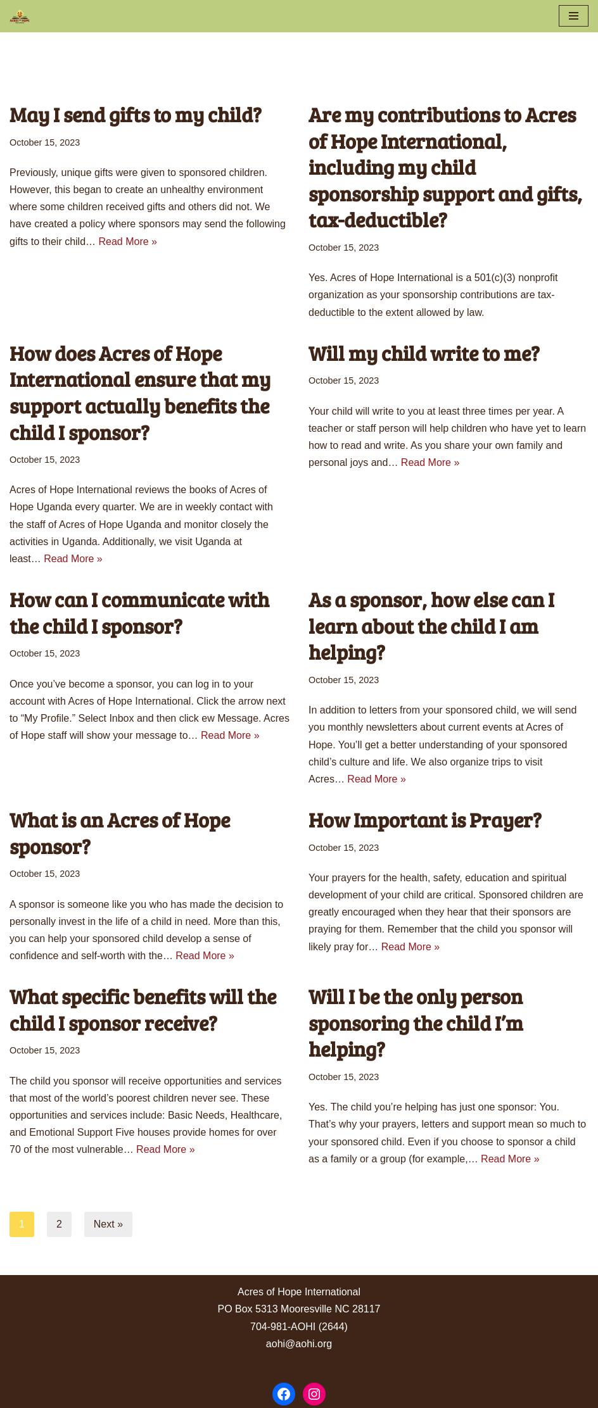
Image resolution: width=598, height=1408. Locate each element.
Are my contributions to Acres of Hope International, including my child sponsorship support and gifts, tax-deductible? (445, 167)
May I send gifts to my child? (136, 114)
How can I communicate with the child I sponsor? (139, 612)
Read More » (128, 241)
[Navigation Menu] (573, 16)
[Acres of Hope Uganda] (20, 16)
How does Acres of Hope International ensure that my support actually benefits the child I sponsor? (140, 392)
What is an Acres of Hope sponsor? (120, 833)
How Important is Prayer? (425, 819)
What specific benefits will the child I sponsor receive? (143, 1009)
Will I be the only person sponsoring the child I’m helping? (416, 1022)
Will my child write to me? (424, 353)
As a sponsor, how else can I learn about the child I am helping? (431, 625)
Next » (108, 1224)
